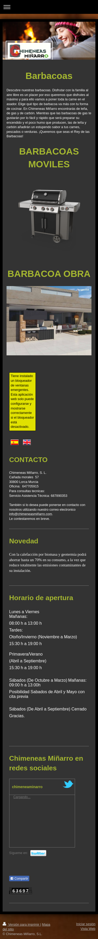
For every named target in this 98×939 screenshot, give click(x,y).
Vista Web (87, 929)
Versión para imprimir (21, 924)
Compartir (19, 878)
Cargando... (22, 797)
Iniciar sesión (86, 924)
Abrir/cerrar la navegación (49, 7)
